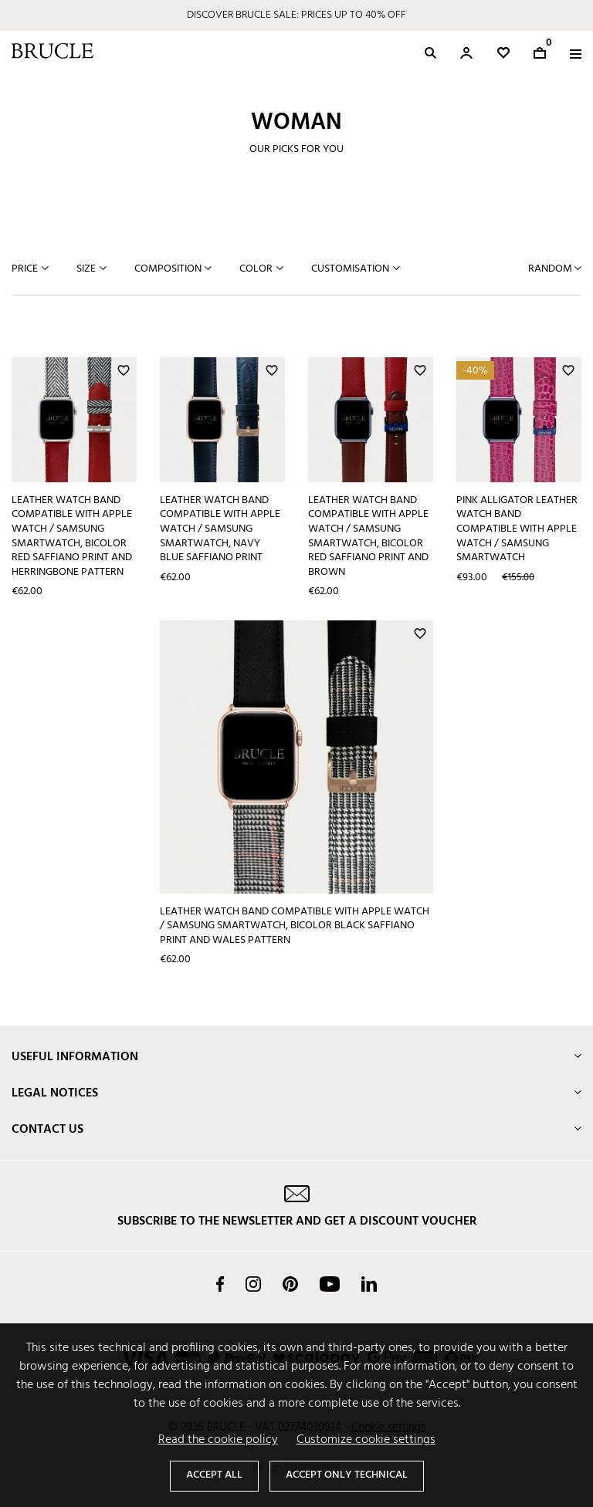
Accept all (214, 1475)
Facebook (220, 1284)
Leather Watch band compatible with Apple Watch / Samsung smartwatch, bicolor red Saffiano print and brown (368, 536)
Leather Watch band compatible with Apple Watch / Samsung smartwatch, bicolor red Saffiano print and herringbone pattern (72, 536)
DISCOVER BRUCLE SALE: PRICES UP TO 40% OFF (296, 15)
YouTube (330, 1284)
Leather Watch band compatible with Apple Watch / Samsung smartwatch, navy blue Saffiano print (220, 529)
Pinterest (290, 1284)
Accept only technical (347, 1475)
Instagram (253, 1284)
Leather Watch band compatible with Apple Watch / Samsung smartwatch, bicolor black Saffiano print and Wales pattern (294, 926)
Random (551, 269)
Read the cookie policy (218, 1440)
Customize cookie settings (365, 1440)
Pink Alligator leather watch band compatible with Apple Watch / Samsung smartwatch (517, 529)
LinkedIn (369, 1284)
